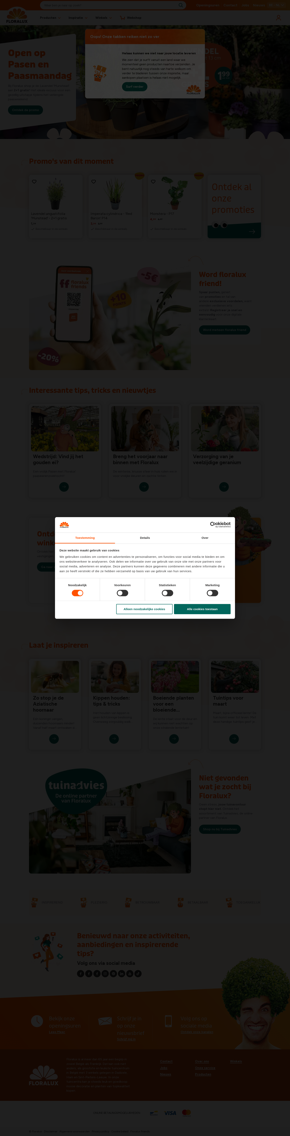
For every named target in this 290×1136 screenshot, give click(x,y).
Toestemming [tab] (85, 537)
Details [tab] (145, 537)
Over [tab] (205, 537)
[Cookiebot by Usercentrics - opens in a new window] (213, 525)
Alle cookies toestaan (202, 609)
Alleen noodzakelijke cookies (144, 609)
